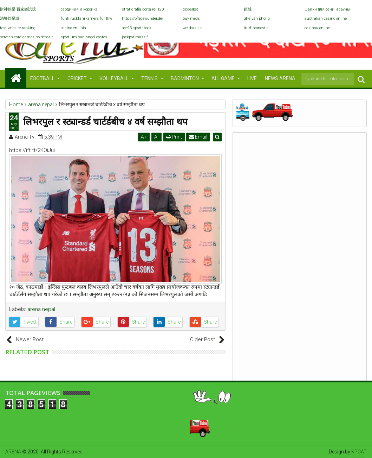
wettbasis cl (193, 28)
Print (174, 137)
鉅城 (248, 9)
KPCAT (359, 451)
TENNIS (149, 78)
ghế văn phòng (257, 18)
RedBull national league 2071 (296, 220)
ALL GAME (223, 78)
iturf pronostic (256, 28)
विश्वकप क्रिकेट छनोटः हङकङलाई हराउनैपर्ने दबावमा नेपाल (293, 257)
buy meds (191, 18)
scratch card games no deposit (26, 37)
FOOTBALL (42, 78)
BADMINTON (185, 78)
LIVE (252, 78)
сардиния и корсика (79, 9)
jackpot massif (135, 37)
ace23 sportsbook (136, 28)
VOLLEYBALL (114, 78)
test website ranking (17, 28)
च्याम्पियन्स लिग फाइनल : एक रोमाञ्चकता (277, 294)
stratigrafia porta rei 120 (143, 9)
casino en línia (73, 28)
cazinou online (317, 28)
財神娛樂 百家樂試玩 (18, 9)
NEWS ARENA (280, 78)
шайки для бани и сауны (327, 9)
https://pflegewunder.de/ (142, 18)
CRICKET (77, 78)
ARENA (13, 451)
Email (198, 137)
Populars (257, 158)
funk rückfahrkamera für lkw (86, 18)
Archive (299, 158)
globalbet (190, 9)
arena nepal (41, 309)
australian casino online (326, 18)
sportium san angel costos (84, 37)
